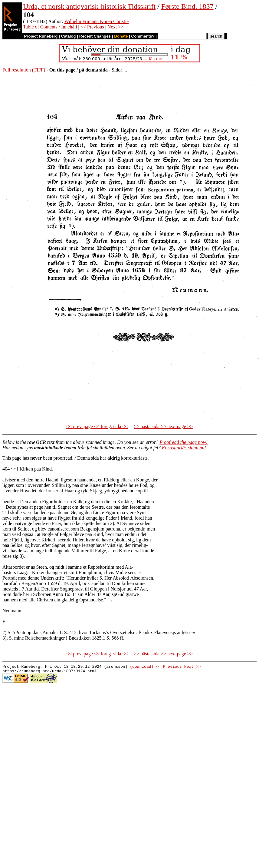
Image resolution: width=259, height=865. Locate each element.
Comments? (143, 36)
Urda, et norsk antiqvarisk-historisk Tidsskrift (89, 6)
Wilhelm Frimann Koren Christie (96, 21)
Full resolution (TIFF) (23, 69)
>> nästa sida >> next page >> (163, 426)
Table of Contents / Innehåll (50, 26)
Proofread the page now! (183, 442)
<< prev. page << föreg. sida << (97, 426)
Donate (121, 36)
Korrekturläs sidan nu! (184, 447)
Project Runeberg (40, 36)
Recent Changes (95, 36)
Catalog (68, 36)
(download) (141, 667)
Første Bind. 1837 (187, 6)
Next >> (115, 26)
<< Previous (92, 26)
